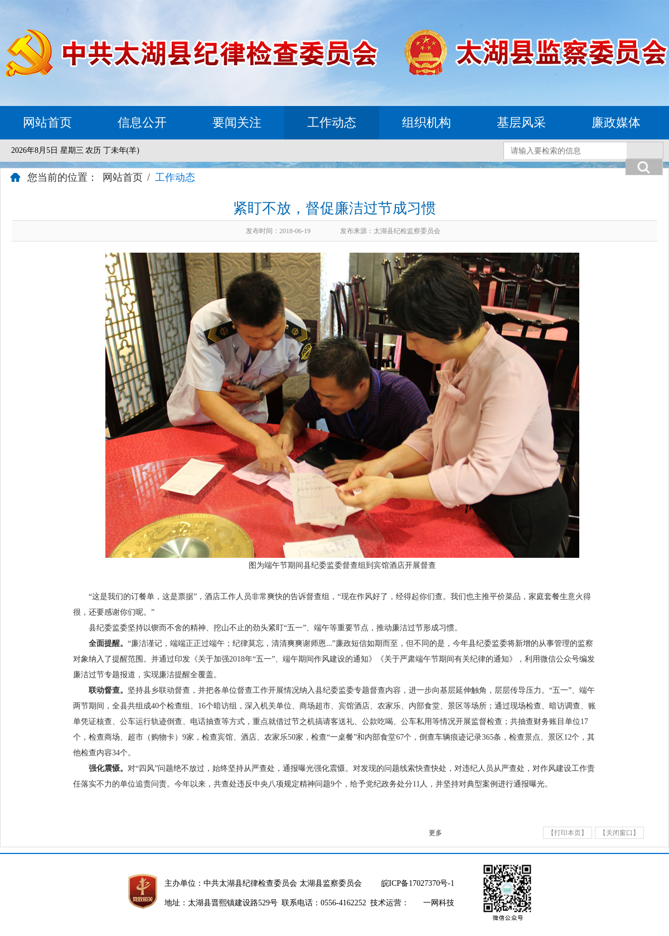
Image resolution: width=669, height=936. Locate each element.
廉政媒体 (616, 122)
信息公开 (142, 122)
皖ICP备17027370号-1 (417, 883)
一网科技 (438, 903)
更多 (435, 833)
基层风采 (521, 122)
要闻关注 (236, 122)
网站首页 (47, 122)
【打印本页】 (567, 833)
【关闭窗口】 (619, 833)
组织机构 (426, 122)
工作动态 (331, 122)
